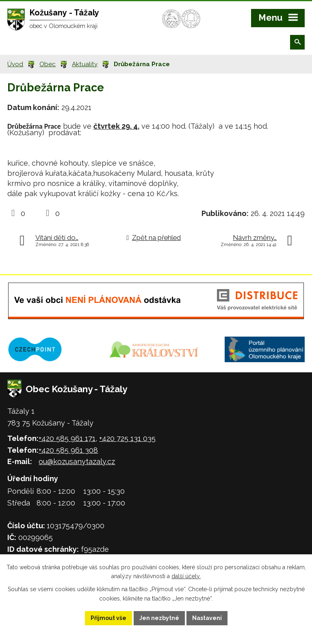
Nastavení (207, 618)
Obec (47, 64)
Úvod (15, 64)
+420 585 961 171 (67, 438)
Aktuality (85, 64)
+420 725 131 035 (127, 438)
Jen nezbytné (159, 618)
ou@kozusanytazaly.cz (77, 461)
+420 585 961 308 (68, 450)
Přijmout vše (108, 618)
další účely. (186, 576)
